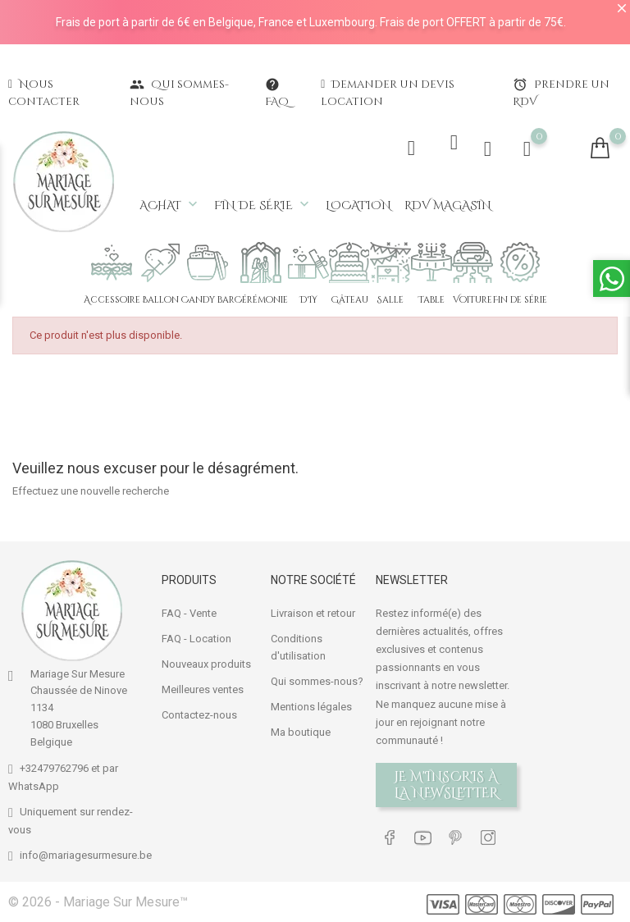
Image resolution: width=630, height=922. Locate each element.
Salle (390, 300)
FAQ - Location (196, 637)
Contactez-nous (199, 713)
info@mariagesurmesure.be (86, 853)
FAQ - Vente (189, 611)
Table (431, 300)
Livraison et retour (313, 611)
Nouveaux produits (206, 662)
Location (358, 205)
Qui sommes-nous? (317, 679)
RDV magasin (447, 205)
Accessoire (112, 300)
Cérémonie (261, 300)
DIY (308, 300)
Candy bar (208, 300)
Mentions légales (311, 705)
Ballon (160, 300)
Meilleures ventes (203, 688)
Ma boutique (301, 730)
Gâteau (349, 300)
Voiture (472, 300)
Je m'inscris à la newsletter (447, 783)
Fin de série (263, 205)
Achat (170, 205)
